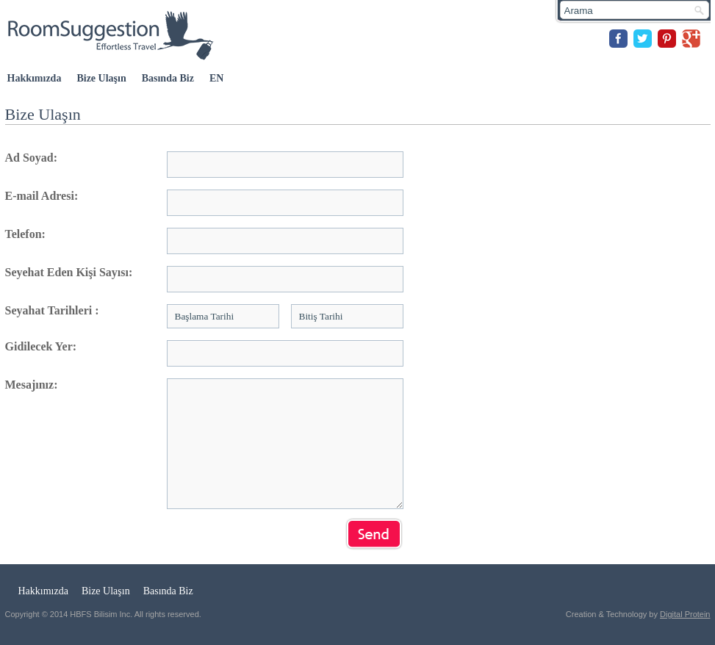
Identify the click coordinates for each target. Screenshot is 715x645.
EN (216, 78)
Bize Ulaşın (101, 78)
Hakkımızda (34, 78)
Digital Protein (685, 614)
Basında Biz (168, 78)
